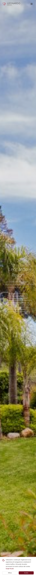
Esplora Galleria (18, 296)
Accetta (26, 573)
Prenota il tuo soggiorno (18, 303)
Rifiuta (10, 573)
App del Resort (18, 310)
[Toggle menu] (31, 4)
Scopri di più (10, 568)
